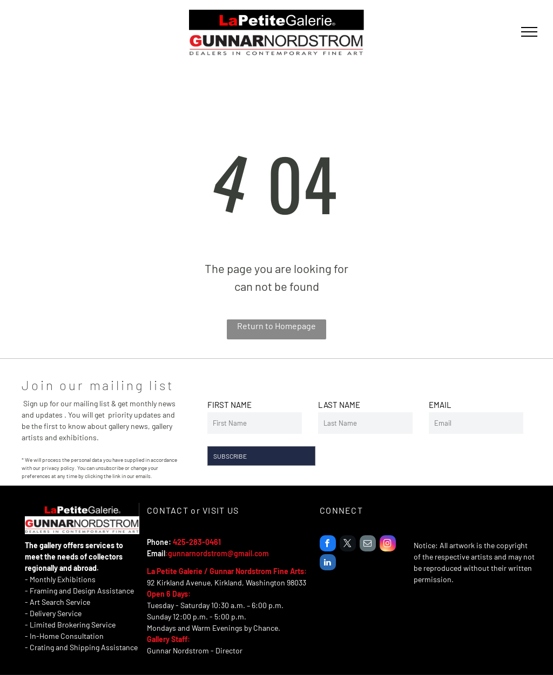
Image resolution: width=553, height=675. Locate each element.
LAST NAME (339, 405)
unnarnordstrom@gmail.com (220, 553)
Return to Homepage (276, 326)
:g (168, 553)
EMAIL (440, 405)
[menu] (529, 32)
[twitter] (348, 544)
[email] (368, 544)
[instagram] (388, 544)
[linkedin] (328, 563)
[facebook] (328, 544)
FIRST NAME (229, 405)
